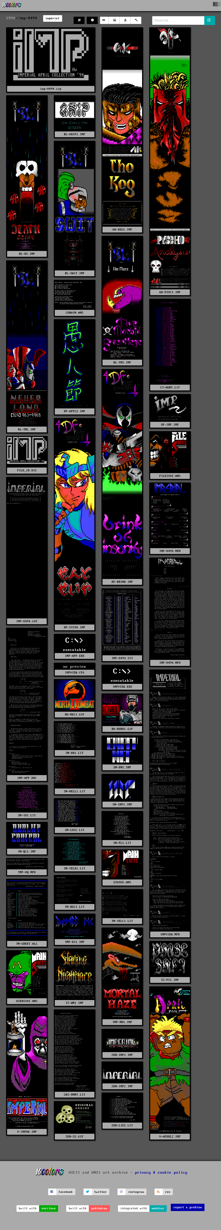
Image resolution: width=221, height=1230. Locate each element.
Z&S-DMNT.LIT (74, 1094)
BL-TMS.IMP (122, 362)
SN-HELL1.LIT (74, 791)
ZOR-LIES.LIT (122, 1125)
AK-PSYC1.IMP (170, 292)
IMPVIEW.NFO (170, 934)
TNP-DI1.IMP (74, 942)
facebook (66, 1192)
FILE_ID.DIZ (27, 470)
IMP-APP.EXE (74, 656)
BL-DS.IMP (27, 254)
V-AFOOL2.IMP (170, 1136)
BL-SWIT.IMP (74, 273)
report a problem (188, 1207)
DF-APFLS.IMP (74, 411)
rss (168, 1192)
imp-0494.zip (50, 88)
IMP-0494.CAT (27, 621)
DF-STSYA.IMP (74, 627)
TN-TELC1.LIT (122, 921)
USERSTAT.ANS (27, 1001)
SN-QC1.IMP (27, 851)
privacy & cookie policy (161, 1173)
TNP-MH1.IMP (122, 1022)
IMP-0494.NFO (170, 662)
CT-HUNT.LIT (170, 387)
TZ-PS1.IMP (170, 980)
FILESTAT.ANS (170, 476)
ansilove (49, 1208)
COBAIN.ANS (74, 312)
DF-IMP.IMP (170, 424)
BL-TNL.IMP (27, 429)
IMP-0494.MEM (170, 551)
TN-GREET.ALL (27, 943)
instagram (136, 1192)
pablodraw (99, 1208)
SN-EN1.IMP (122, 767)
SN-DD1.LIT (74, 753)
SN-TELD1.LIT (74, 868)
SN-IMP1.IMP (122, 804)
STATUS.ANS (122, 882)
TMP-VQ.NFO (27, 872)
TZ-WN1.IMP (74, 1003)
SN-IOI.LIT (27, 815)
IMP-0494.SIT (122, 658)
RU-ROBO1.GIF (122, 729)
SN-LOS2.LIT (74, 830)
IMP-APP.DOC (27, 778)
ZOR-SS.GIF (74, 1136)
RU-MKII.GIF (74, 714)
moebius (158, 1208)
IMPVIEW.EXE (122, 686)
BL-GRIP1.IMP (74, 134)
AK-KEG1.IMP (122, 229)
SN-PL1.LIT (122, 843)
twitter (100, 1192)
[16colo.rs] (12, 5)
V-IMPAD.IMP (27, 1131)
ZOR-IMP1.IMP (122, 1055)
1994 (10, 18)
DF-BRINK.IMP (122, 582)
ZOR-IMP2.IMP (122, 1086)
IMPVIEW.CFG (74, 672)
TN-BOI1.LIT (74, 907)
